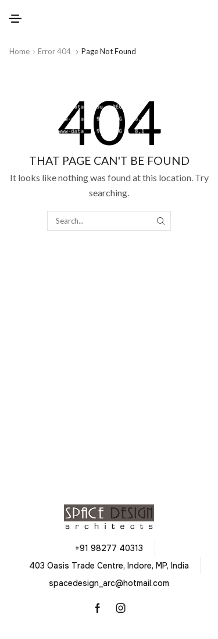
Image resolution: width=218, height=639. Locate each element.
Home (19, 51)
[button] (15, 19)
